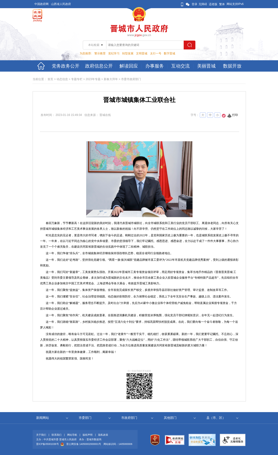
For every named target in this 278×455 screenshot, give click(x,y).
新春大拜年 (111, 79)
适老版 (213, 4)
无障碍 (203, 4)
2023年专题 (93, 79)
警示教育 (100, 53)
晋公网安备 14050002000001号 (83, 444)
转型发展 (128, 53)
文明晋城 (141, 53)
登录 (194, 4)
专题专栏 (76, 79)
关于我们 (41, 434)
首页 (50, 79)
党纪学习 (113, 53)
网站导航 (72, 434)
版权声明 (88, 434)
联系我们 (57, 434)
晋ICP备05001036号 (47, 444)
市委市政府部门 (131, 79)
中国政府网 (41, 3)
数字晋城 (169, 53)
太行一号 (155, 53)
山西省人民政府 (61, 3)
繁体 (222, 4)
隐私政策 (103, 434)
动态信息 (62, 79)
